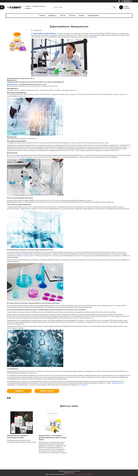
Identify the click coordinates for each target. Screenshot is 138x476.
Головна (42, 15)
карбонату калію (116, 383)
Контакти (72, 15)
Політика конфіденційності (86, 474)
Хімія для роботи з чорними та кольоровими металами (17, 436)
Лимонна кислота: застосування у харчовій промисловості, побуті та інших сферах (52, 437)
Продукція (51, 15)
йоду (26, 86)
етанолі (75, 35)
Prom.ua (77, 471)
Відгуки (81, 15)
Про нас (63, 15)
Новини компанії (93, 15)
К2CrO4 (30, 207)
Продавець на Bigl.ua (69, 472)
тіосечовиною (83, 384)
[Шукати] (114, 7)
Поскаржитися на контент (72, 474)
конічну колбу (16, 157)
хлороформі (92, 35)
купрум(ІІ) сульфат (28, 255)
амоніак (88, 320)
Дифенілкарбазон (12, 84)
